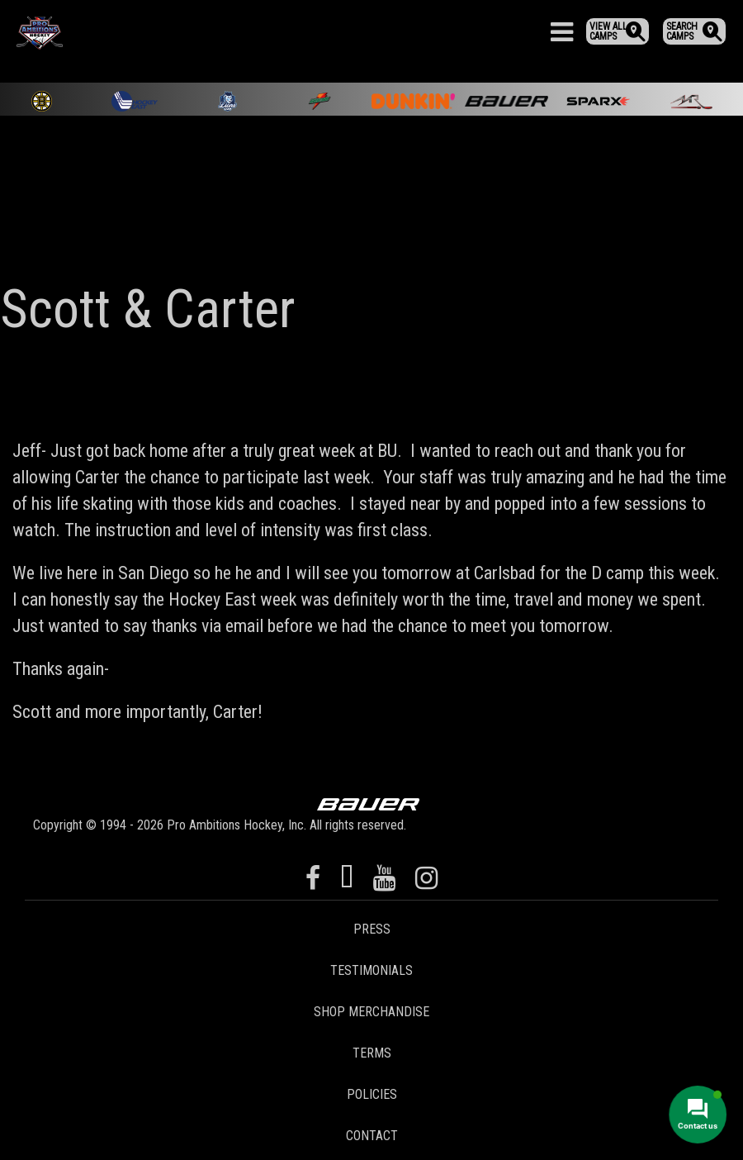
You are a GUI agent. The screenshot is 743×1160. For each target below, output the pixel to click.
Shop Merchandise (371, 1012)
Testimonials (371, 970)
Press (371, 929)
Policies (372, 1094)
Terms (372, 1053)
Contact (372, 1135)
